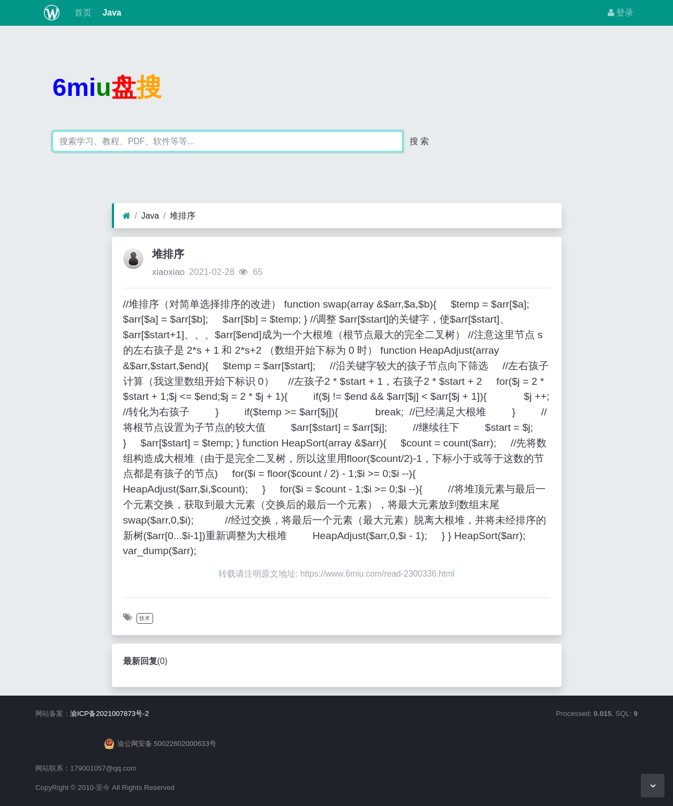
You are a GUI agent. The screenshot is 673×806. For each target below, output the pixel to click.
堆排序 (182, 215)
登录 (620, 12)
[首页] (127, 216)
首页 (82, 12)
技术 (144, 618)
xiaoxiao (168, 272)
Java (110, 12)
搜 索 (419, 141)
